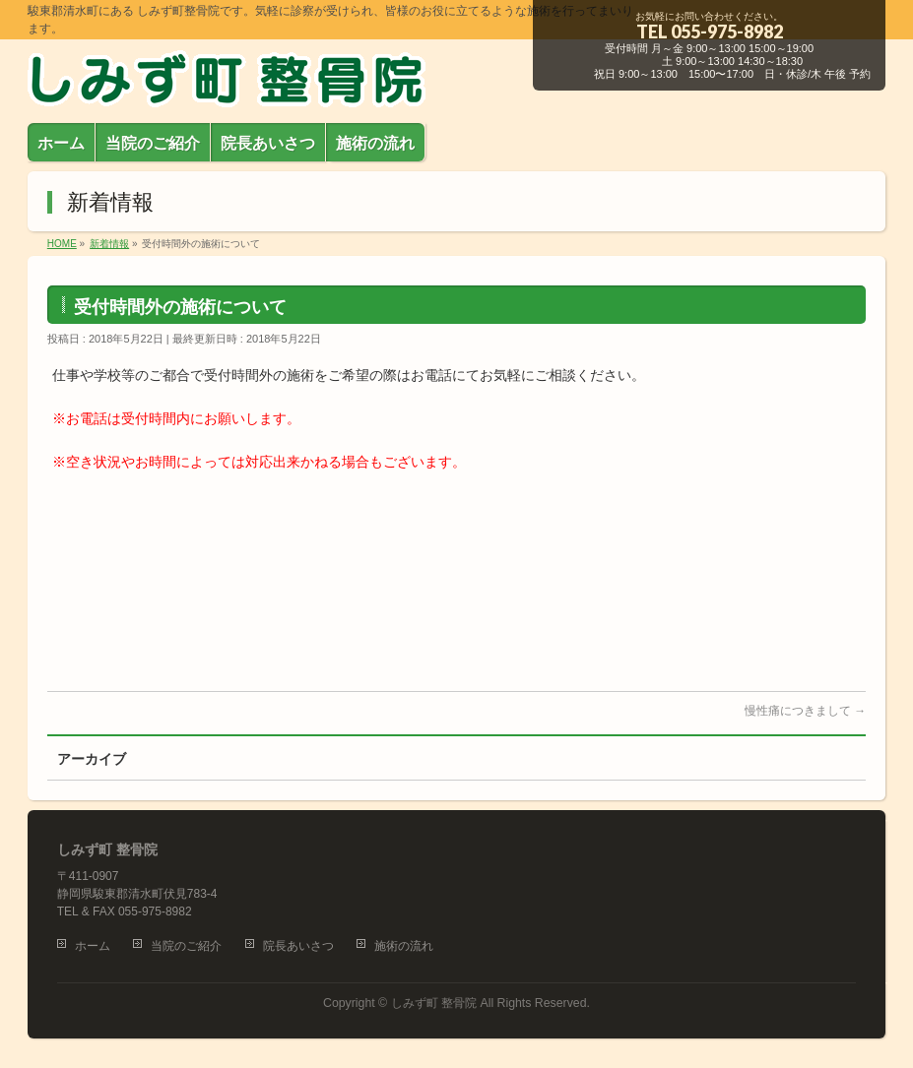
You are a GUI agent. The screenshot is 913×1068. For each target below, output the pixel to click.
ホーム (92, 946)
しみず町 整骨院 (434, 1003)
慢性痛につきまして (805, 711)
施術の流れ (403, 946)
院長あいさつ (298, 946)
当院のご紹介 (186, 946)
